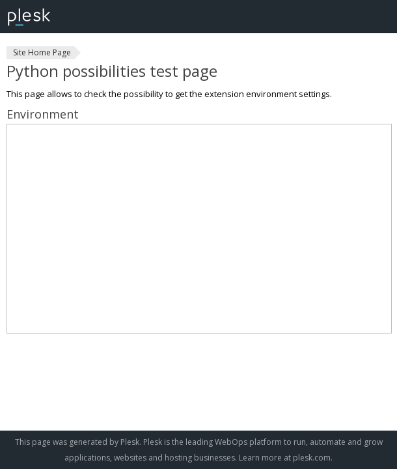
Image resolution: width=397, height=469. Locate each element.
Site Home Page (42, 52)
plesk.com (312, 457)
